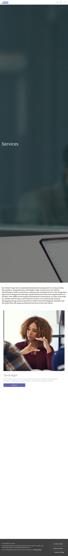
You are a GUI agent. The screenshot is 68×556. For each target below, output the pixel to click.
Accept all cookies (58, 544)
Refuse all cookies (58, 548)
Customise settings (58, 552)
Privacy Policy (37, 550)
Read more (14, 386)
